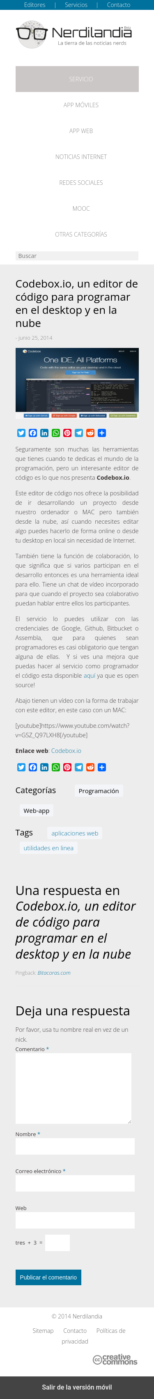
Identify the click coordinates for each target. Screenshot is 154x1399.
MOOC (81, 208)
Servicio (81, 79)
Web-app (37, 810)
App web (81, 131)
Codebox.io (66, 751)
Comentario (32, 1049)
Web (21, 1208)
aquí (89, 675)
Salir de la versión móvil (77, 1387)
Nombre (28, 1134)
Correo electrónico (41, 1171)
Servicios (76, 5)
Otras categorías (81, 234)
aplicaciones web (74, 833)
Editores (35, 5)
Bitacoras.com (54, 972)
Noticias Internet (81, 157)
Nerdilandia (88, 1316)
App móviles (81, 105)
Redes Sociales (81, 182)
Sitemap (42, 1331)
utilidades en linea (49, 848)
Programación (99, 791)
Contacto (119, 5)
